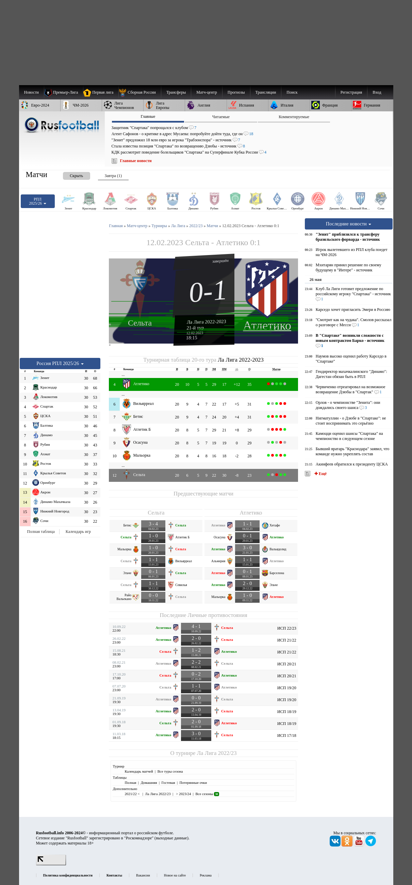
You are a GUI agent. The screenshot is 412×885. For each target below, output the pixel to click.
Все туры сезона (170, 771)
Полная (130, 782)
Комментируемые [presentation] (294, 116)
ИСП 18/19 (286, 711)
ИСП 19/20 (286, 687)
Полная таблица (40, 531)
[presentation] (69, 174)
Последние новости (349, 223)
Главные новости (136, 160)
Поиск (291, 92)
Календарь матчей (139, 771)
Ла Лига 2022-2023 (206, 321)
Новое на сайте (175, 875)
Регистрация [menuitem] (351, 92)
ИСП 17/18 (286, 735)
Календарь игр (78, 531)
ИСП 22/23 (286, 628)
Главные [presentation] (148, 116)
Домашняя (149, 782)
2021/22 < (133, 794)
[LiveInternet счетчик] (51, 864)
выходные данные (171, 838)
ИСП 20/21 (286, 664)
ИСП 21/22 (286, 640)
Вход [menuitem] (377, 92)
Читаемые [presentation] (221, 116)
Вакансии (143, 875)
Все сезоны (207, 794)
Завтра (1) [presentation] (113, 175)
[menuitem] (139, 92)
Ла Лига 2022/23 (217, 753)
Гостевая (168, 782)
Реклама (206, 875)
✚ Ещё (320, 473)
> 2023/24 (183, 794)
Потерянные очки (193, 782)
